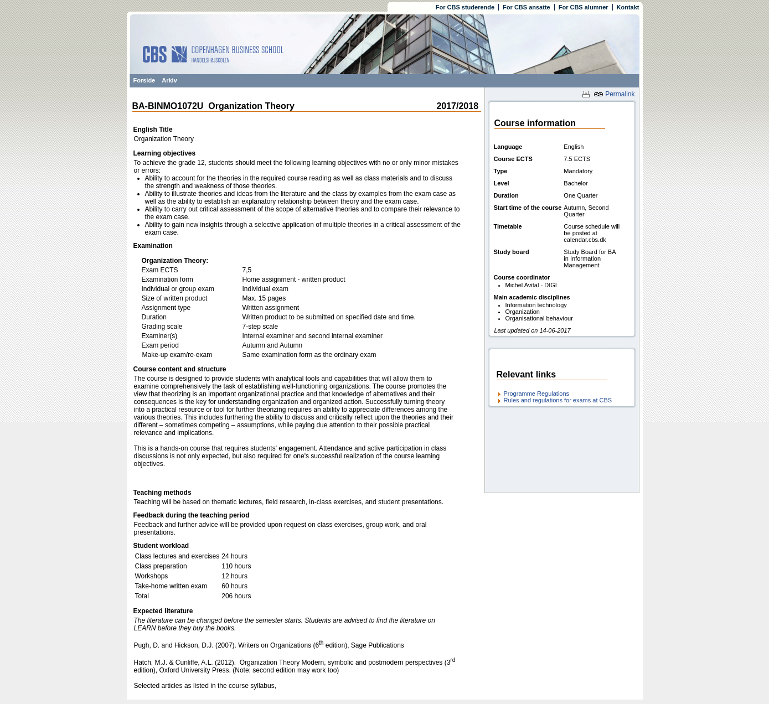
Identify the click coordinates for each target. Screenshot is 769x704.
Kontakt (628, 7)
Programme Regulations (537, 393)
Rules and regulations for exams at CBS (558, 400)
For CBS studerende (465, 7)
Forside (144, 80)
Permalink (614, 94)
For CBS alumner (583, 7)
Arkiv (169, 80)
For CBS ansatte (526, 7)
